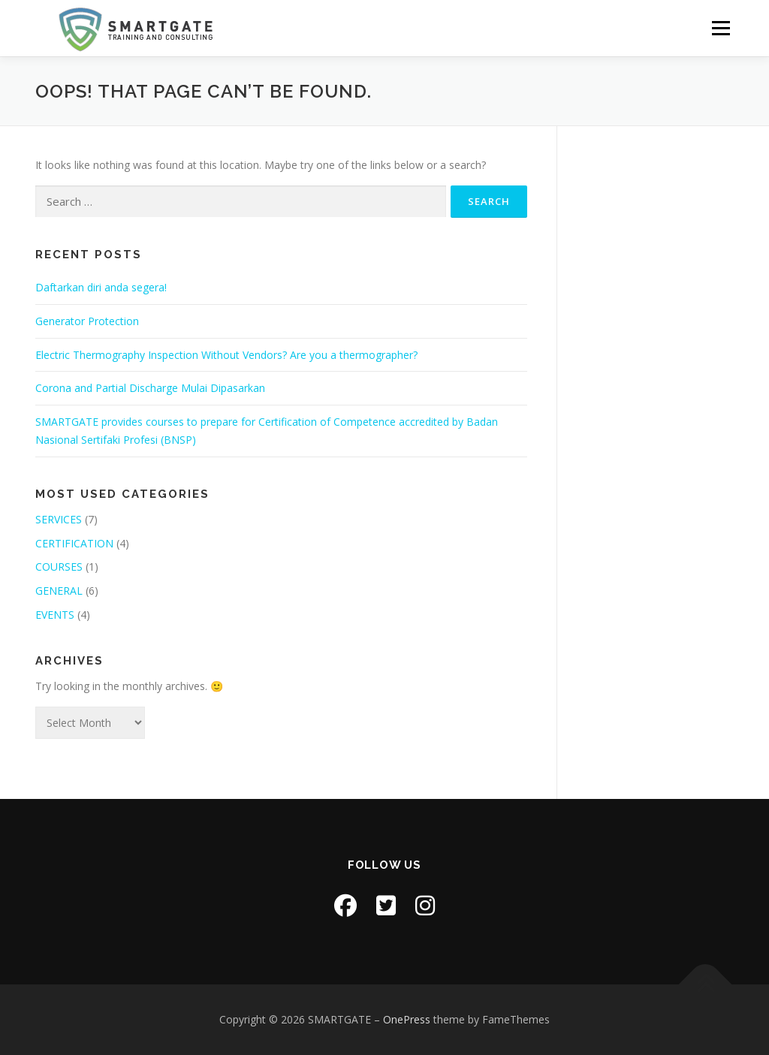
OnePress (406, 1019)
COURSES (59, 566)
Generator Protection (87, 321)
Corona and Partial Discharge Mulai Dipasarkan (150, 388)
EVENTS (54, 614)
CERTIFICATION (74, 543)
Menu (720, 28)
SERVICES (58, 519)
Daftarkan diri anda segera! (101, 287)
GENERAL (59, 590)
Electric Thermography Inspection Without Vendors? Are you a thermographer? (226, 355)
